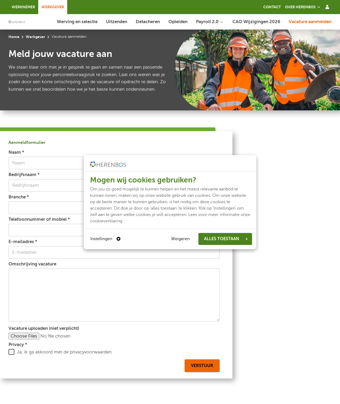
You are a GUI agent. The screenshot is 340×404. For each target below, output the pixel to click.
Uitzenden (116, 21)
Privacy (17, 344)
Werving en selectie (77, 21)
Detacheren (148, 21)
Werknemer (23, 7)
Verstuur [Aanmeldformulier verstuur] (202, 365)
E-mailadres (22, 241)
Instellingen (105, 238)
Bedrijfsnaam (24, 174)
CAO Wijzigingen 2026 (256, 21)
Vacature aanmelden (310, 21)
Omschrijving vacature (32, 263)
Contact (272, 7)
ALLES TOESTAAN (226, 238)
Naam (16, 152)
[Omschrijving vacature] (114, 295)
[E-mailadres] (114, 252)
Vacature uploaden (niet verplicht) (43, 328)
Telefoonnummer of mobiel (39, 219)
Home (13, 37)
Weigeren (180, 238)
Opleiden (178, 21)
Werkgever (52, 7)
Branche (18, 196)
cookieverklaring (106, 220)
